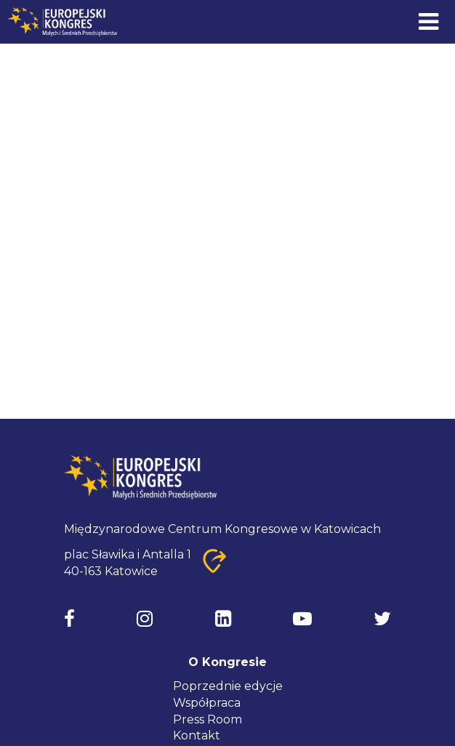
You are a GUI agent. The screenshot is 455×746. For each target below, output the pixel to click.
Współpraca (207, 703)
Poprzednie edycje (228, 686)
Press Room (207, 719)
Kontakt (196, 735)
